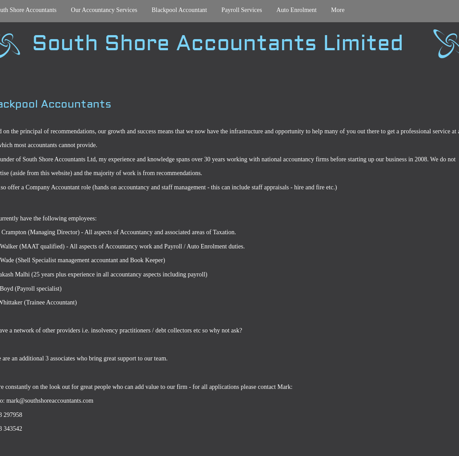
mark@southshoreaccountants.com (49, 400)
